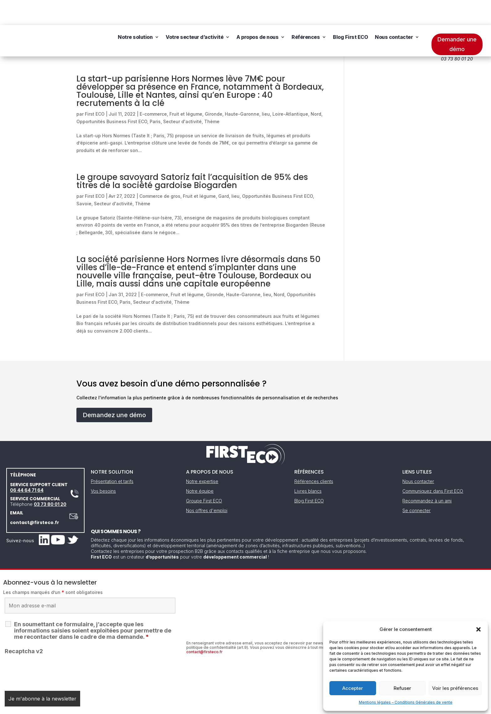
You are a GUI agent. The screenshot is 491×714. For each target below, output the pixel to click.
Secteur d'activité (182, 96)
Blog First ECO (350, 16)
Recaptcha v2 (24, 626)
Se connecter (416, 485)
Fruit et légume (185, 89)
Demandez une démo (114, 390)
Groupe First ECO (204, 475)
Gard (223, 171)
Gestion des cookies (274, 707)
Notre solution (135, 16)
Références (306, 16)
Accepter (352, 688)
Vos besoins (103, 466)
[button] (478, 629)
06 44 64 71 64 (27, 465)
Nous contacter (394, 16)
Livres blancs (308, 466)
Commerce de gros (159, 171)
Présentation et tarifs (112, 456)
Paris (155, 96)
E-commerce (153, 89)
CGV (242, 707)
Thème (212, 96)
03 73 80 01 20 (50, 479)
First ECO (95, 89)
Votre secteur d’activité (194, 16)
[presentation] (52, 645)
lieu (266, 89)
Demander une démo (457, 19)
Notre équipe (200, 466)
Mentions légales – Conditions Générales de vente (405, 702)
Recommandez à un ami (427, 475)
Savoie (83, 178)
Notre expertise (202, 456)
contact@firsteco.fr (34, 497)
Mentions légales (213, 707)
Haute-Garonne (242, 89)
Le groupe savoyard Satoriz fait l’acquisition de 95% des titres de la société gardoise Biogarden (192, 156)
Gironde (213, 89)
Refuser (402, 688)
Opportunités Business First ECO (111, 96)
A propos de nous (257, 16)
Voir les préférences (455, 688)
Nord (316, 89)
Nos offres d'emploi (206, 485)
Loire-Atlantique (290, 89)
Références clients (313, 456)
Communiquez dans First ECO (432, 466)
